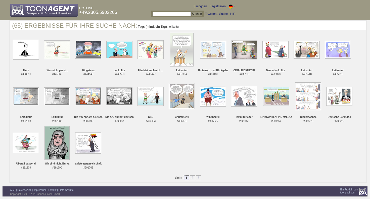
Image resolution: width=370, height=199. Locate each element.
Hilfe (233, 14)
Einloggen (200, 6)
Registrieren (217, 6)
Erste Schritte (66, 190)
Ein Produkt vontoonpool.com (349, 191)
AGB (12, 190)
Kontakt (52, 190)
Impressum (39, 190)
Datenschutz (24, 190)
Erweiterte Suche (216, 14)
